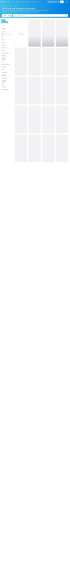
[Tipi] (10, 25)
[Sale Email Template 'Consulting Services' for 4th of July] (48, 148)
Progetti (5, 15)
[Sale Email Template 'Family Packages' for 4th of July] (34, 90)
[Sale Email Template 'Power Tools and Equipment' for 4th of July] (62, 62)
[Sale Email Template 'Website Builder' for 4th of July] (62, 33)
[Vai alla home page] (5, 2)
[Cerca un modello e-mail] (40, 15)
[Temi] (10, 31)
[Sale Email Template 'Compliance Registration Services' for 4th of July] (21, 62)
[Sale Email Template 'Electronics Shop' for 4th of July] (48, 90)
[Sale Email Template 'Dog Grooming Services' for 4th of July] (34, 119)
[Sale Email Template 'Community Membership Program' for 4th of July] (62, 90)
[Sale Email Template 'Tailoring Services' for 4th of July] (48, 119)
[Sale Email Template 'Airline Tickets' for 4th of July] (34, 62)
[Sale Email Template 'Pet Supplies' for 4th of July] (62, 148)
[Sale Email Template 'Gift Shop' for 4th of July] (48, 62)
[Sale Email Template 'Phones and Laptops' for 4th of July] (48, 33)
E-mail (9, 15)
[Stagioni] (10, 28)
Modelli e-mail (4, 5)
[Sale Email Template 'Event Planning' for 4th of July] (21, 119)
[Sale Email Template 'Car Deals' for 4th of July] (34, 33)
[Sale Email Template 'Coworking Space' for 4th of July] (62, 119)
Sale (10, 5)
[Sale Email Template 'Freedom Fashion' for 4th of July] (21, 148)
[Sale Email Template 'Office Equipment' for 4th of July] (21, 90)
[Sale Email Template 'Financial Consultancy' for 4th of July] (34, 148)
